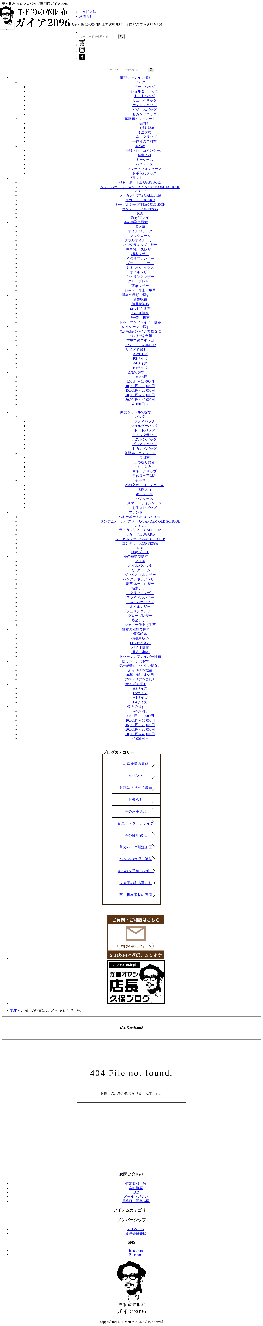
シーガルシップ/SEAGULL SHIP (140, 204)
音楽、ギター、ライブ (136, 823)
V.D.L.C (140, 191)
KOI (140, 213)
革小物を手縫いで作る (136, 871)
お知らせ (135, 799)
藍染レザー (140, 286)
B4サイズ (140, 368)
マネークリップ (144, 137)
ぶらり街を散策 (140, 336)
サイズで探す (135, 349)
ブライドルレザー (140, 263)
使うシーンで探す (136, 327)
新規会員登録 (135, 1233)
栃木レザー (140, 254)
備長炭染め (140, 304)
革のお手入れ (136, 811)
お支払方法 (87, 12)
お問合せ (86, 16)
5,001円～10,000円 (140, 381)
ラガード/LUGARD (140, 200)
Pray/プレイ (140, 217)
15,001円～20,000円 (140, 390)
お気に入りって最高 (135, 787)
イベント (135, 775)
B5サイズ (140, 358)
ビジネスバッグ (144, 109)
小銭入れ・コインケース (144, 150)
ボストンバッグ (144, 105)
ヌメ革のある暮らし (135, 883)
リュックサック (144, 100)
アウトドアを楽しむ (140, 345)
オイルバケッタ (140, 231)
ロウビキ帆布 (140, 308)
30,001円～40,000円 (140, 399)
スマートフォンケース (144, 169)
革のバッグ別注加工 (135, 847)
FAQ (136, 1192)
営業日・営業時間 (136, 1201)
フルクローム (140, 236)
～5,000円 (140, 377)
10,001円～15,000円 (140, 386)
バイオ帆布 (140, 313)
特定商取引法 (135, 1183)
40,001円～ (140, 404)
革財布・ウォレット (140, 119)
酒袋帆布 (140, 299)
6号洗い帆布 (140, 317)
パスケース (144, 164)
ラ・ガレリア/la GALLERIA (140, 195)
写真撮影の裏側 (136, 764)
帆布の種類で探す (136, 295)
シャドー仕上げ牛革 (140, 290)
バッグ (140, 82)
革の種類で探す (136, 222)
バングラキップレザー (140, 245)
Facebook (136, 1254)
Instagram (136, 1251)
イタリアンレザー (140, 258)
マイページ (135, 1229)
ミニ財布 (144, 132)
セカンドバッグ (144, 114)
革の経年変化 (136, 835)
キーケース (144, 159)
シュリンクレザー (140, 277)
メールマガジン (136, 1196)
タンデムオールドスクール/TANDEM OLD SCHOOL (140, 187)
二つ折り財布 (144, 128)
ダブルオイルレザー (140, 240)
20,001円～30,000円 (140, 395)
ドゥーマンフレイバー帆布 (140, 322)
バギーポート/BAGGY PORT (140, 182)
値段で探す (135, 372)
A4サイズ (140, 363)
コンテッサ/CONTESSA (140, 209)
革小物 (140, 146)
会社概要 (136, 1188)
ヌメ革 (140, 226)
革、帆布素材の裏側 (135, 895)
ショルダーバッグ (144, 91)
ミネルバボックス (140, 267)
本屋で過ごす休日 (140, 340)
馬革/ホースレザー (140, 249)
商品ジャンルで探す (135, 78)
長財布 (144, 123)
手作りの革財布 (144, 141)
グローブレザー (140, 281)
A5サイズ (140, 354)
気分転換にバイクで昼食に (140, 331)
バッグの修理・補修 (135, 859)
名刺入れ (144, 155)
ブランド (136, 178)
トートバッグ (144, 96)
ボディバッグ (144, 87)
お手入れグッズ (144, 173)
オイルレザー (140, 272)
